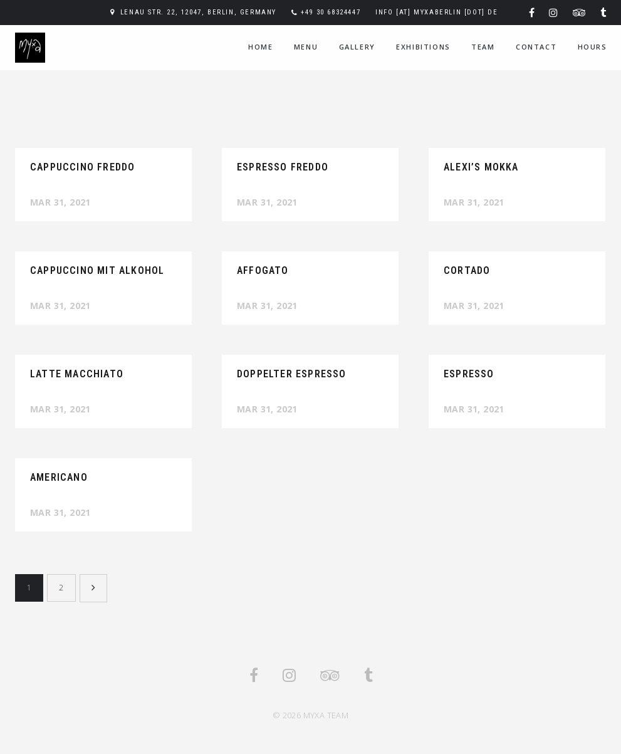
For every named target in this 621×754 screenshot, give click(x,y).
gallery (357, 46)
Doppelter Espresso (292, 374)
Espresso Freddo (282, 167)
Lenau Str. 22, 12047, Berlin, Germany (198, 12)
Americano (59, 477)
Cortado (467, 270)
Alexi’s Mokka (481, 167)
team (482, 46)
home (260, 46)
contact (536, 46)
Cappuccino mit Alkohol (97, 270)
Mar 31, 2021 (60, 202)
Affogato (263, 270)
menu (306, 46)
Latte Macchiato (76, 374)
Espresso (469, 374)
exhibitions (423, 46)
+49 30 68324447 (330, 12)
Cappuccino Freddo (82, 167)
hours (592, 46)
